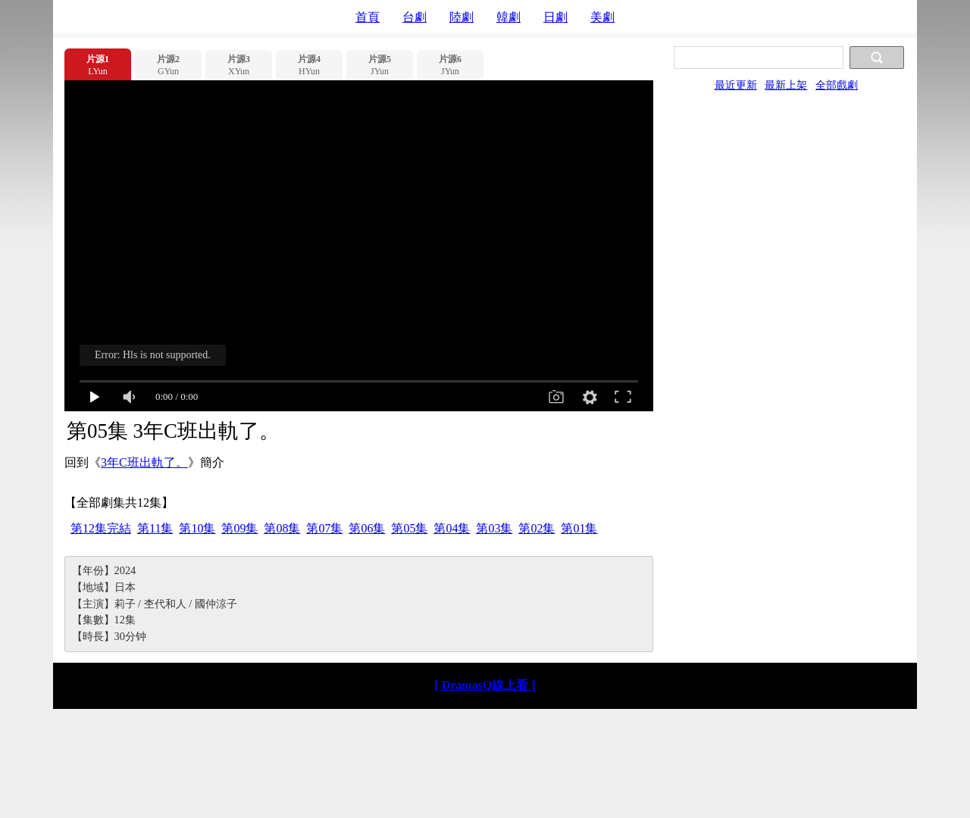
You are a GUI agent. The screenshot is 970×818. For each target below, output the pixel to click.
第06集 (367, 528)
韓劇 (508, 17)
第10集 (197, 528)
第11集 (155, 528)
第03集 (494, 528)
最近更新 (736, 85)
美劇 (602, 17)
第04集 (451, 528)
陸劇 (461, 17)
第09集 (239, 528)
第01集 (579, 528)
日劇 (555, 17)
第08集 (282, 528)
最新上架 (786, 85)
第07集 (324, 528)
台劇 (414, 17)
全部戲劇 (836, 85)
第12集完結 (100, 528)
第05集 (409, 528)
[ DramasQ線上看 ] (484, 685)
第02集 (536, 528)
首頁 (367, 17)
